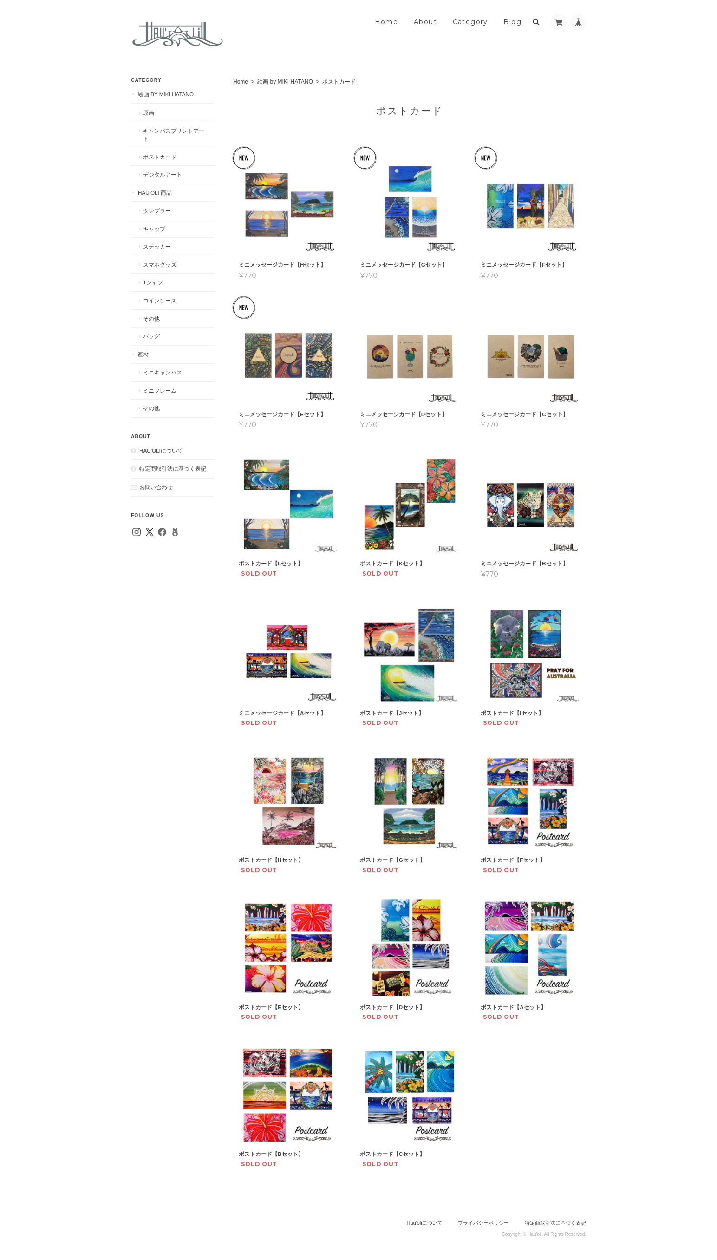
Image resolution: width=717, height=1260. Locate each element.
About (425, 22)
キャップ (154, 229)
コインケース (159, 300)
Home (386, 22)
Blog (512, 22)
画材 (143, 354)
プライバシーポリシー (483, 1223)
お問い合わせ (156, 487)
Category (470, 22)
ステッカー (157, 246)
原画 (148, 113)
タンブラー (157, 211)
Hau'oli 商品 (155, 193)
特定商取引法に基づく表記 (172, 469)
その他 (151, 318)
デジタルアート (162, 174)
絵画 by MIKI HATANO (285, 82)
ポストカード (159, 157)
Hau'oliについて (161, 450)
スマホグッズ (159, 265)
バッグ (151, 336)
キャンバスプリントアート (173, 135)
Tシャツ (153, 282)
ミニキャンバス (162, 372)
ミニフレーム (159, 390)
